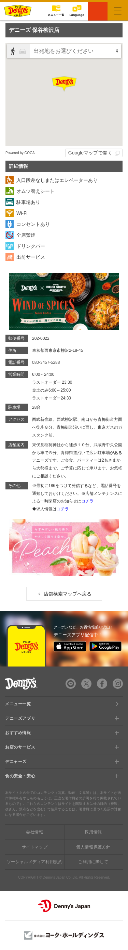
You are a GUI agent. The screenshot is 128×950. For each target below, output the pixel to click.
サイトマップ (35, 847)
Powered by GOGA (20, 153)
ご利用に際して (93, 861)
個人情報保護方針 (93, 847)
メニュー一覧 (18, 704)
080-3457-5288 (46, 362)
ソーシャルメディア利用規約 (35, 861)
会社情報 (34, 832)
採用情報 (93, 832)
